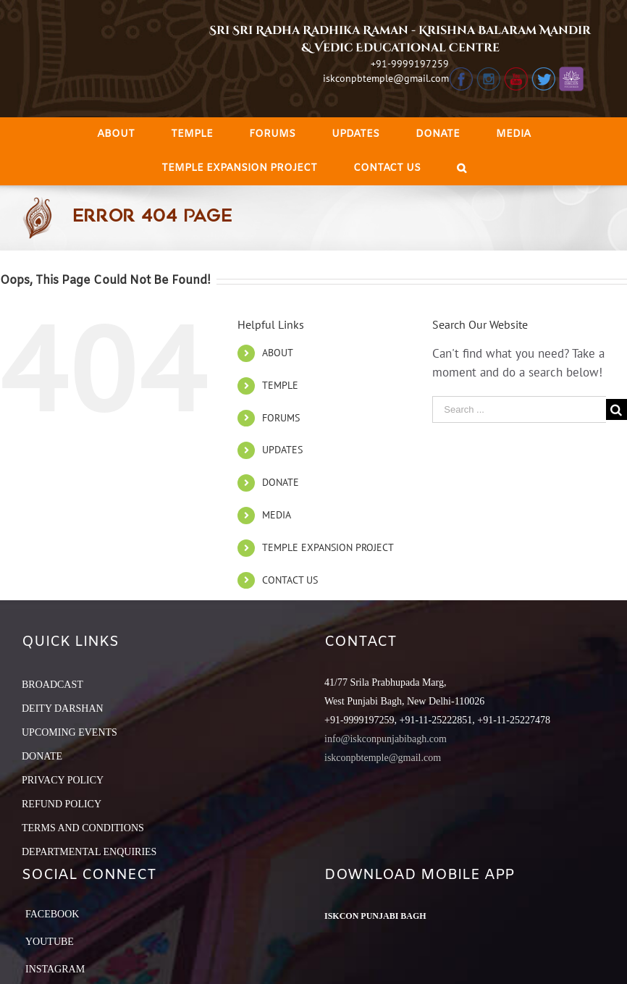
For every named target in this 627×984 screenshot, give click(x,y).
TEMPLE (280, 385)
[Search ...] (519, 409)
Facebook (52, 914)
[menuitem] (116, 134)
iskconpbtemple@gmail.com (386, 78)
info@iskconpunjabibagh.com (385, 738)
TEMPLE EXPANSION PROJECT (328, 547)
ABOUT (277, 352)
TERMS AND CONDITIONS (83, 828)
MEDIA (276, 514)
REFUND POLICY (61, 804)
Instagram (55, 969)
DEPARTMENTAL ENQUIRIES (89, 851)
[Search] (461, 168)
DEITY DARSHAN (63, 708)
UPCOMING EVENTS (69, 732)
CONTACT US (290, 579)
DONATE (280, 482)
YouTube (49, 941)
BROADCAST (52, 684)
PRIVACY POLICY (63, 780)
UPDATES (282, 449)
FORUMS (281, 417)
